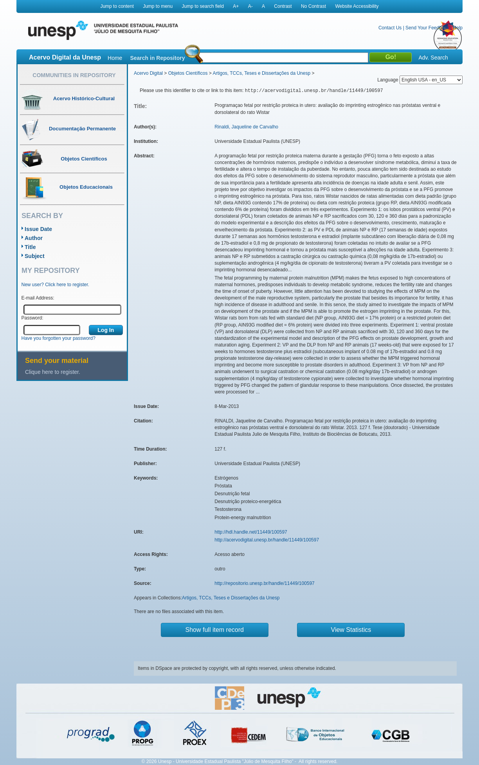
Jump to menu (158, 6)
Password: (32, 318)
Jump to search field (203, 6)
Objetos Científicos (188, 73)
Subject (35, 256)
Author (34, 238)
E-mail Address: (38, 298)
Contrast (283, 6)
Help (458, 28)
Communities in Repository (73, 75)
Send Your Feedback (427, 28)
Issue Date (38, 229)
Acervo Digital (148, 73)
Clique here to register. (52, 372)
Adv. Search (433, 57)
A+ (236, 6)
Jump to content (116, 6)
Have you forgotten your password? (58, 338)
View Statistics (351, 629)
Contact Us (390, 28)
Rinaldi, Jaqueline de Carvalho (246, 127)
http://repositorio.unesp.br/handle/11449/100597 (264, 583)
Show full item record (214, 629)
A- (250, 6)
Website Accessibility (356, 6)
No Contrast (313, 6)
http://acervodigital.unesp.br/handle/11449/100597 (266, 540)
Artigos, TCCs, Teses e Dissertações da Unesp (261, 73)
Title (30, 247)
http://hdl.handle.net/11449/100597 (250, 532)
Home (115, 58)
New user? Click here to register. (55, 284)
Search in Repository (157, 58)
